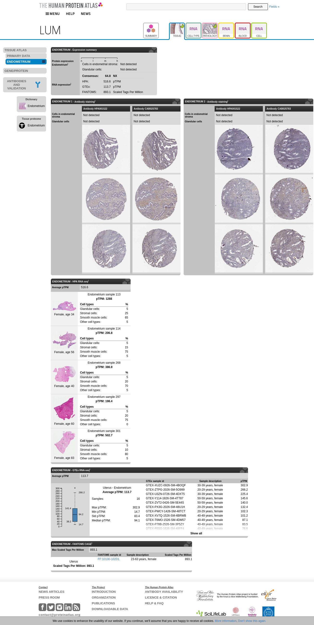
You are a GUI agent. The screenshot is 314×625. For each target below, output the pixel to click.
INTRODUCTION (104, 592)
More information (225, 621)
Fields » (274, 6)
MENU (52, 13)
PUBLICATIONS (103, 603)
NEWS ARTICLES (51, 592)
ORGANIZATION (103, 597)
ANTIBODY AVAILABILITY (164, 592)
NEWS (86, 13)
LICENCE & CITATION (161, 597)
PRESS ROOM (49, 597)
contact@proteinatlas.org (59, 615)
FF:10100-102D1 (109, 559)
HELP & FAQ (154, 603)
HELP (70, 13)
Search (257, 6)
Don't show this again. (252, 621)
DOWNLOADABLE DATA (110, 609)
